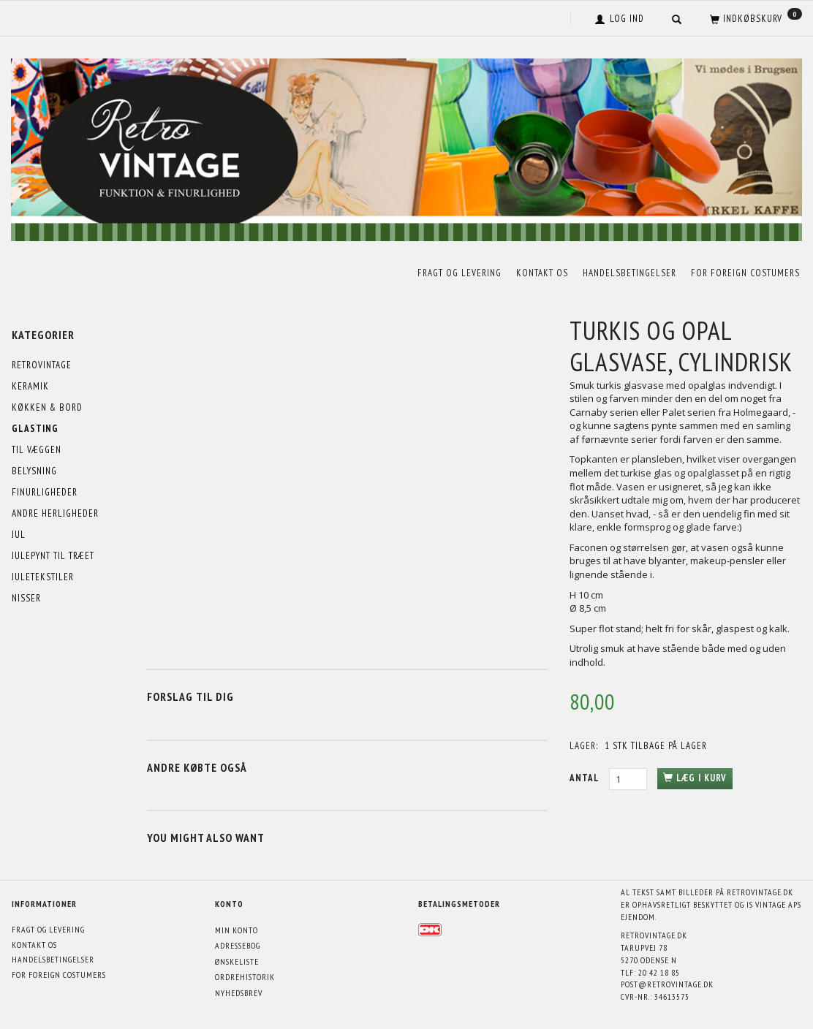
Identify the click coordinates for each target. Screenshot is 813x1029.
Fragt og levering (459, 273)
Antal (586, 778)
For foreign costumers (745, 273)
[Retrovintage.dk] (406, 146)
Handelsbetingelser (629, 273)
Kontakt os (542, 273)
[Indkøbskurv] (754, 18)
